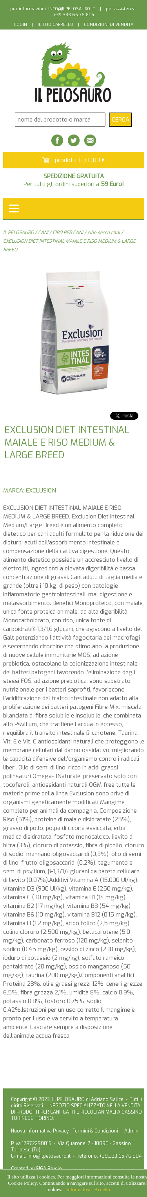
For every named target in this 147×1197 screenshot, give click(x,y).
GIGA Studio (49, 1169)
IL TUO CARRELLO (55, 25)
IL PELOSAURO (18, 232)
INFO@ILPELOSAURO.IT (71, 9)
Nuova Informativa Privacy (40, 1131)
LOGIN (20, 25)
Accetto (102, 1189)
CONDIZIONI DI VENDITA (108, 25)
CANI (43, 232)
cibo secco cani (103, 232)
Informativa (78, 1189)
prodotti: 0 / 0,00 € (80, 160)
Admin (131, 1131)
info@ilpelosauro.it (49, 1156)
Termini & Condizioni (95, 1131)
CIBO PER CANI (68, 232)
